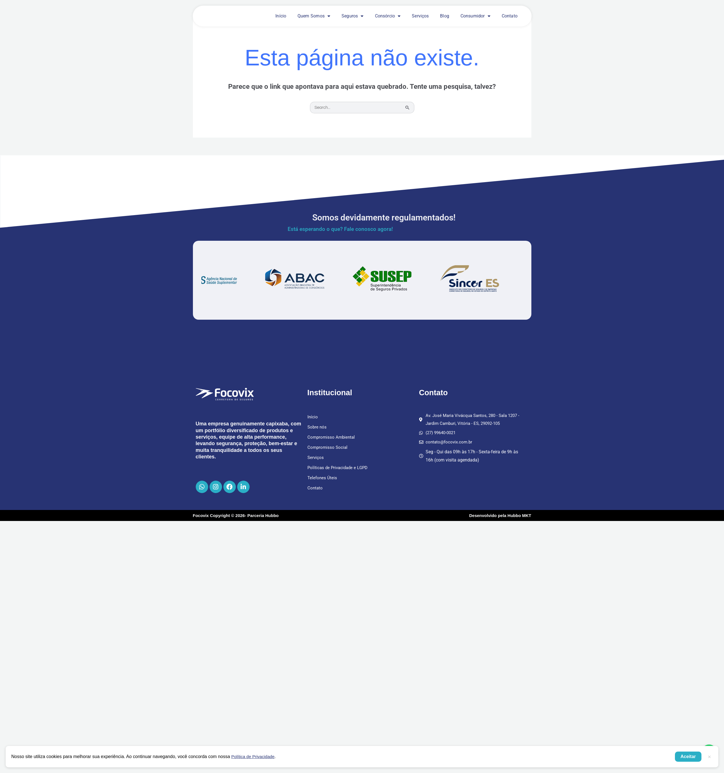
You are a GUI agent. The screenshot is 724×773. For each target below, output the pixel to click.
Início (281, 16)
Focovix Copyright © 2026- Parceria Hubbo (236, 517)
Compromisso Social (328, 447)
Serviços (420, 16)
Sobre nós (317, 427)
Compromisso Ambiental (332, 437)
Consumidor (475, 16)
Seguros (353, 16)
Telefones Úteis (322, 478)
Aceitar (688, 756)
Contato (509, 16)
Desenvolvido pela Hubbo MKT (500, 517)
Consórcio (387, 16)
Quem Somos (314, 16)
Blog (444, 16)
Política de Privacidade (254, 756)
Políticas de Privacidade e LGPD (339, 468)
